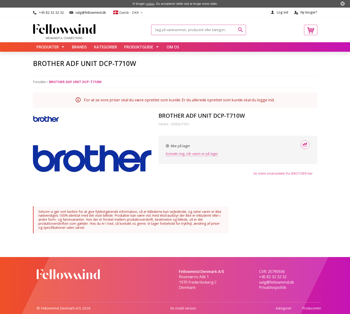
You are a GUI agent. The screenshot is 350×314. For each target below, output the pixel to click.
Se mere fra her (283, 173)
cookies (150, 3)
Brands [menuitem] (79, 47)
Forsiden (39, 82)
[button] (128, 12)
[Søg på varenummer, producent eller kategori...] (195, 30)
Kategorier (284, 308)
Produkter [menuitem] (48, 47)
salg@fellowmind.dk (90, 12)
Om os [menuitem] (173, 47)
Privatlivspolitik (272, 287)
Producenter (311, 308)
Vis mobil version (183, 308)
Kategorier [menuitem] (105, 47)
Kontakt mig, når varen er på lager (192, 153)
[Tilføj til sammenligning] (305, 145)
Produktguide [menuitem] (139, 47)
